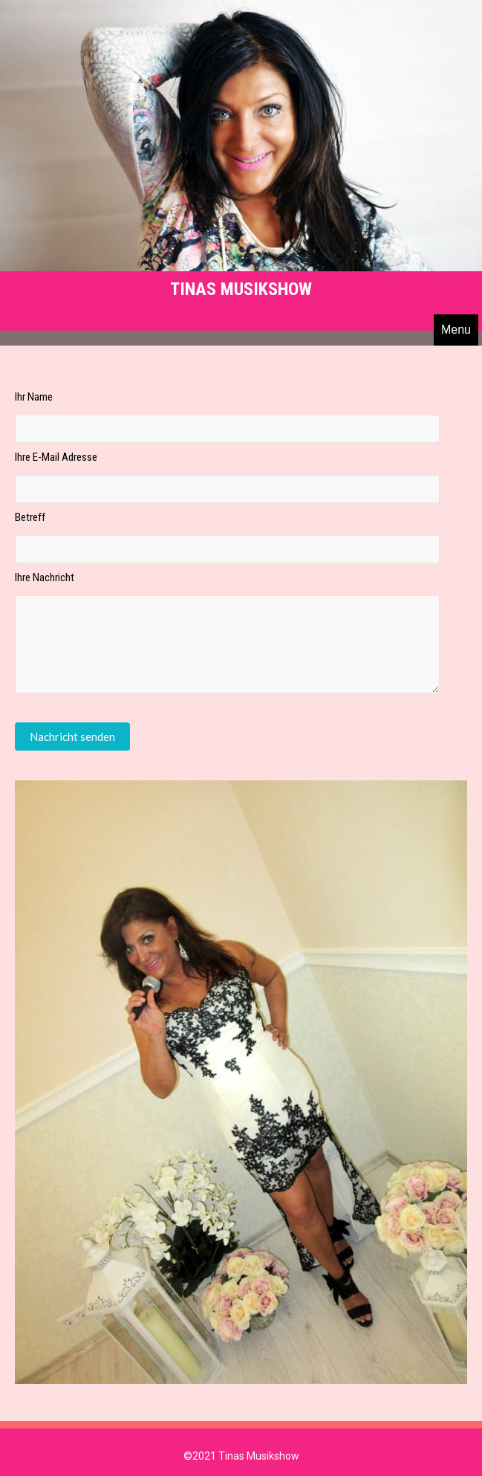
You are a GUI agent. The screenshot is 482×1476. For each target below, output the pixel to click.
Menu (456, 329)
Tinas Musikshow (241, 289)
